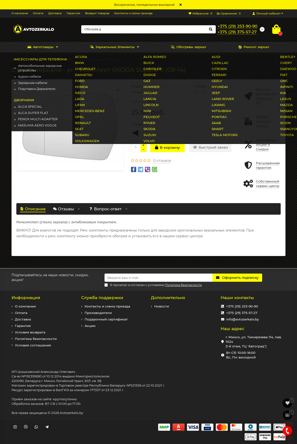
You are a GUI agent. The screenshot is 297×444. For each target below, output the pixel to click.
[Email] (159, 278)
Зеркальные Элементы (112, 47)
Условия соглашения (33, 345)
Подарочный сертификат (106, 319)
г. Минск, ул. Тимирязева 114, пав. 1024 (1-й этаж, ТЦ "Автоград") (254, 341)
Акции (90, 326)
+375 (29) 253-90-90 (242, 306)
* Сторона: (139, 124)
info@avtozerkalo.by (242, 319)
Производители (98, 313)
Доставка (55, 13)
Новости (161, 306)
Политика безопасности (36, 339)
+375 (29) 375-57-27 (241, 313)
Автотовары (40, 47)
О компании (25, 306)
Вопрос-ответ (109, 208)
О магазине (20, 13)
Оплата (38, 13)
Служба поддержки (102, 297)
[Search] (148, 29)
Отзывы (67, 208)
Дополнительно (168, 297)
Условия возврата (30, 332)
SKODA (69, 59)
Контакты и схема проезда (133, 13)
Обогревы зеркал (188, 47)
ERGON (200, 92)
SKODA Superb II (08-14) (99, 59)
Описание (33, 208)
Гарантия (73, 13)
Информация (26, 297)
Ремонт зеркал (253, 47)
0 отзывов (162, 160)
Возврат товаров (97, 13)
